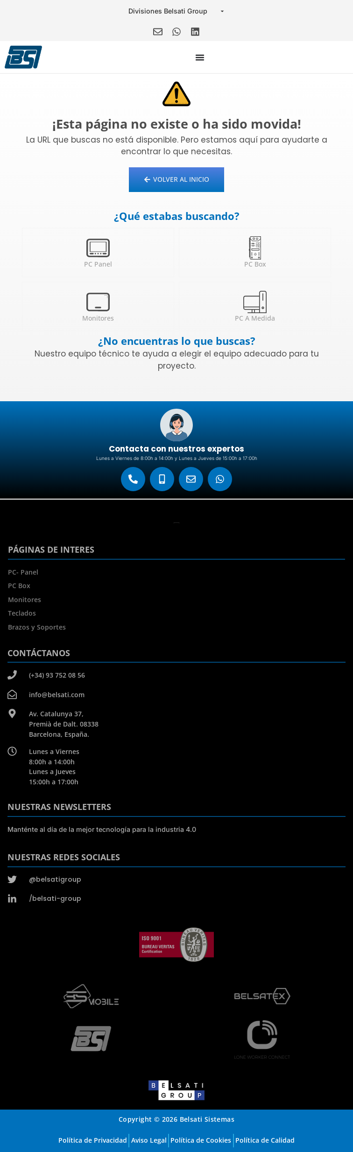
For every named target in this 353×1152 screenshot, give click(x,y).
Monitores (98, 318)
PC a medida (255, 318)
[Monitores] (98, 302)
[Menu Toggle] (200, 57)
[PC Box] (255, 248)
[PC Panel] (98, 248)
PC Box (255, 264)
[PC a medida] (255, 302)
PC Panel (98, 264)
